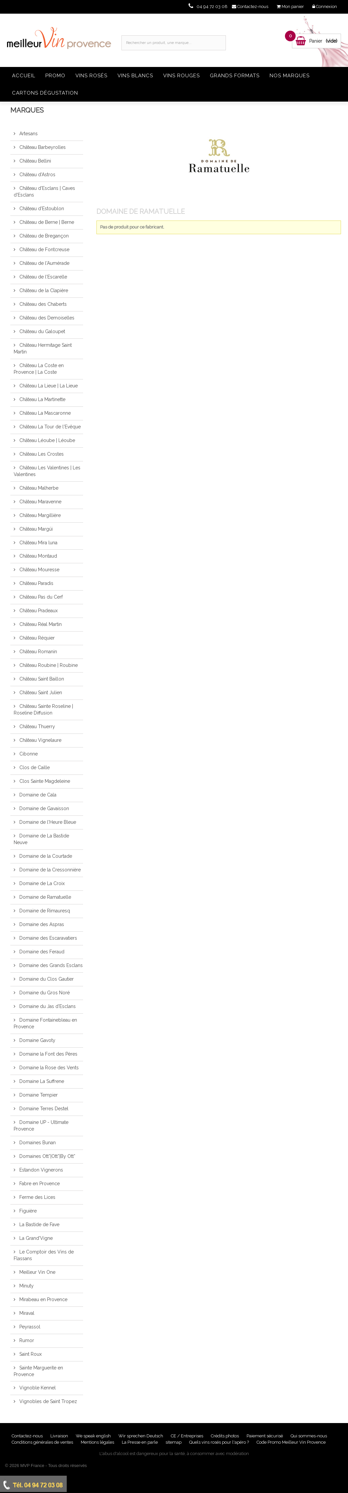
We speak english (94, 1435)
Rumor (26, 1340)
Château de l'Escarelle (42, 276)
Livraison (59, 1435)
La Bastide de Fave (38, 1224)
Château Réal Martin (40, 624)
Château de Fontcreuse (43, 249)
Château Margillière (39, 515)
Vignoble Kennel (37, 1387)
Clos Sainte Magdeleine (44, 781)
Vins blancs (135, 76)
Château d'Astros (36, 174)
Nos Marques (290, 76)
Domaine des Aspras (41, 924)
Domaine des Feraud (41, 951)
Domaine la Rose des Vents (48, 1067)
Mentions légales (98, 1442)
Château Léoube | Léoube (46, 440)
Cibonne (28, 753)
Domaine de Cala (37, 794)
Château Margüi (35, 529)
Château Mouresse (38, 569)
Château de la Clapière (43, 290)
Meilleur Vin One (36, 1272)
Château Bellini (34, 161)
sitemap (174, 1442)
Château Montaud (37, 556)
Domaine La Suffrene (41, 1081)
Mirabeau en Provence (42, 1299)
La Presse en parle (140, 1442)
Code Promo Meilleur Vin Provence (291, 1442)
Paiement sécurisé (265, 1435)
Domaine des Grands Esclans (50, 965)
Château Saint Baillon (41, 679)
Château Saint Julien (40, 692)
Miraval (26, 1313)
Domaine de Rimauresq (44, 910)
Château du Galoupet (41, 331)
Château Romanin (37, 651)
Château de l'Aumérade (43, 263)
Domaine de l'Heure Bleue (47, 822)
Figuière (27, 1211)
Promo (55, 76)
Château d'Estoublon (41, 208)
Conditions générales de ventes (43, 1442)
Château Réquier (36, 638)
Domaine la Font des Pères (47, 1054)
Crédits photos (225, 1435)
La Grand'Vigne (35, 1238)
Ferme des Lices (36, 1197)
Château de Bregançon (43, 236)
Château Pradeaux (38, 610)
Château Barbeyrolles (42, 147)
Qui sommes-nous (309, 1435)
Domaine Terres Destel (43, 1108)
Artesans (28, 133)
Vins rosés (91, 76)
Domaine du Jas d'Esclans (47, 1006)
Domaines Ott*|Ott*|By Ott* (46, 1156)
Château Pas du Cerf (40, 597)
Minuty (26, 1285)
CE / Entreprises (187, 1435)
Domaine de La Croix (41, 883)
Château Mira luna (37, 542)
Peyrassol (29, 1326)
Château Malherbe (38, 488)
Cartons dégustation (45, 93)
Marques (27, 110)
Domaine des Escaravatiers (47, 938)
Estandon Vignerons (40, 1170)
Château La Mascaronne (44, 413)
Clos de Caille (34, 767)
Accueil (23, 76)
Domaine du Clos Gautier (46, 979)
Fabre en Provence (39, 1183)
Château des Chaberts (42, 304)
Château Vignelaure (39, 740)
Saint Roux (30, 1354)
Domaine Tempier (38, 1095)
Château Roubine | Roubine (48, 665)
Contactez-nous (28, 1435)
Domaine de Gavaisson (43, 808)
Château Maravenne (39, 501)
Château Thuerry (36, 726)
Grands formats (235, 76)
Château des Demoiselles (46, 317)
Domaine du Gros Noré (44, 992)
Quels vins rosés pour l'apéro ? (219, 1442)
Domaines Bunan (37, 1142)
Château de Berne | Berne (46, 222)
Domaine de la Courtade (45, 856)
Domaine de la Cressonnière (49, 869)
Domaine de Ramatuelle (44, 897)
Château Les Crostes (41, 454)
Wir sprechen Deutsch (141, 1435)
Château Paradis (35, 583)
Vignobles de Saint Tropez (47, 1401)
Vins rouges (181, 76)
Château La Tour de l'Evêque (49, 426)
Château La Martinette (41, 399)
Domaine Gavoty (36, 1040)
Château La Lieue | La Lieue (48, 385)
